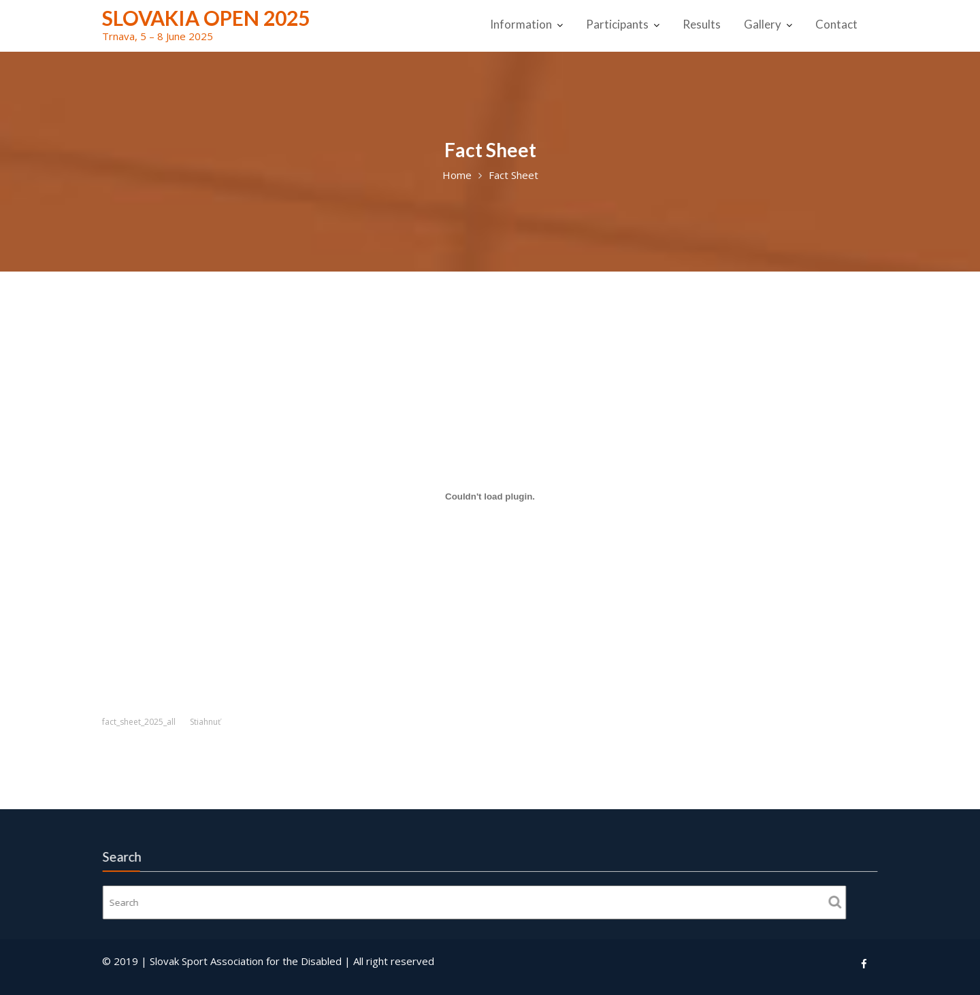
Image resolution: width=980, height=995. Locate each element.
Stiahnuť (205, 722)
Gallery (762, 24)
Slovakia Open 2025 (206, 17)
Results (702, 24)
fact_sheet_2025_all (139, 722)
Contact (836, 24)
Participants (617, 24)
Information (521, 24)
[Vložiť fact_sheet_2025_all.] (490, 496)
